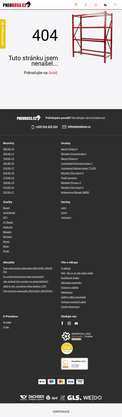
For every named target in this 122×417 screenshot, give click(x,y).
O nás (6, 327)
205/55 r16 (8, 149)
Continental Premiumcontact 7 (77, 163)
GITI (5, 217)
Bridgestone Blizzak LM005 (75, 192)
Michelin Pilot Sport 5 (72, 187)
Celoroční (66, 217)
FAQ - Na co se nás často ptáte (77, 273)
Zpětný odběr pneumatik (73, 297)
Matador (7, 232)
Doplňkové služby (70, 278)
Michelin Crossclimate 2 (73, 154)
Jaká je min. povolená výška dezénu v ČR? (24, 286)
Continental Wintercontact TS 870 (78, 168)
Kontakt (7, 322)
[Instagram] (69, 323)
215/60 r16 (8, 178)
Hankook (8, 227)
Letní (63, 208)
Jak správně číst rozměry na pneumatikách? (25, 281)
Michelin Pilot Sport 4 (72, 173)
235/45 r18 (8, 173)
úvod (53, 72)
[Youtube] (76, 323)
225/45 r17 (8, 154)
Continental (9, 212)
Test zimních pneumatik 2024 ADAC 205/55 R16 (27, 291)
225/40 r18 (8, 163)
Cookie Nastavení (70, 306)
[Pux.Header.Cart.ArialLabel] (95, 4)
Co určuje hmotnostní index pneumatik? (23, 276)
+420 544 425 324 (47, 126)
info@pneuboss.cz (79, 126)
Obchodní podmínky (71, 282)
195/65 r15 (8, 158)
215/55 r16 (8, 187)
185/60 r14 (8, 182)
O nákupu (66, 268)
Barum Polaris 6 (69, 158)
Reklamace (67, 292)
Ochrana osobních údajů (73, 302)
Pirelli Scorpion (69, 178)
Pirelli (6, 251)
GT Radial (8, 222)
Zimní (64, 212)
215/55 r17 (8, 168)
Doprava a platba (69, 287)
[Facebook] (62, 323)
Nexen (6, 241)
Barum (6, 208)
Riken (6, 246)
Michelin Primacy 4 (71, 182)
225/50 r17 (8, 192)
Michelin (7, 236)
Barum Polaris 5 (69, 149)
